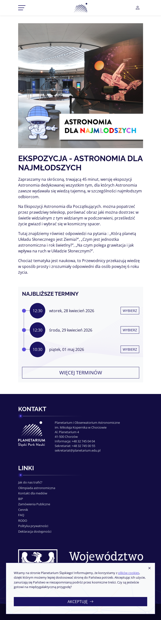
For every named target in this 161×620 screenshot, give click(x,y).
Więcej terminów (80, 372)
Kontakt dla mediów (32, 493)
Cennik (23, 509)
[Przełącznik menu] (21, 7)
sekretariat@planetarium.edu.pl (77, 450)
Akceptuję (80, 601)
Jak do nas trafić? (30, 482)
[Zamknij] (149, 568)
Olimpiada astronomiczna (36, 488)
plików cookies (128, 573)
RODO (22, 520)
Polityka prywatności (33, 526)
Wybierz (130, 310)
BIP (20, 499)
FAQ (21, 515)
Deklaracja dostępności (34, 531)
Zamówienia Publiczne (34, 504)
